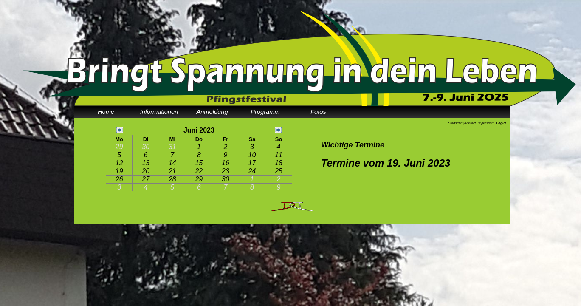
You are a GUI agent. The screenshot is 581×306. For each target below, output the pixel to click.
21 (172, 171)
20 (145, 171)
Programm (265, 111)
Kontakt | (470, 123)
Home (106, 111)
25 (278, 171)
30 (145, 146)
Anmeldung (212, 111)
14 (172, 163)
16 (225, 163)
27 (145, 179)
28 (172, 179)
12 (119, 163)
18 (278, 163)
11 (278, 155)
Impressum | (486, 123)
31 (172, 146)
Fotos (318, 111)
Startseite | (456, 123)
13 (145, 163)
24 (252, 171)
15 (199, 163)
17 (252, 163)
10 (252, 155)
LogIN (501, 123)
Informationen (159, 111)
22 (199, 171)
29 (119, 146)
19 (119, 171)
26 (119, 179)
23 (225, 171)
